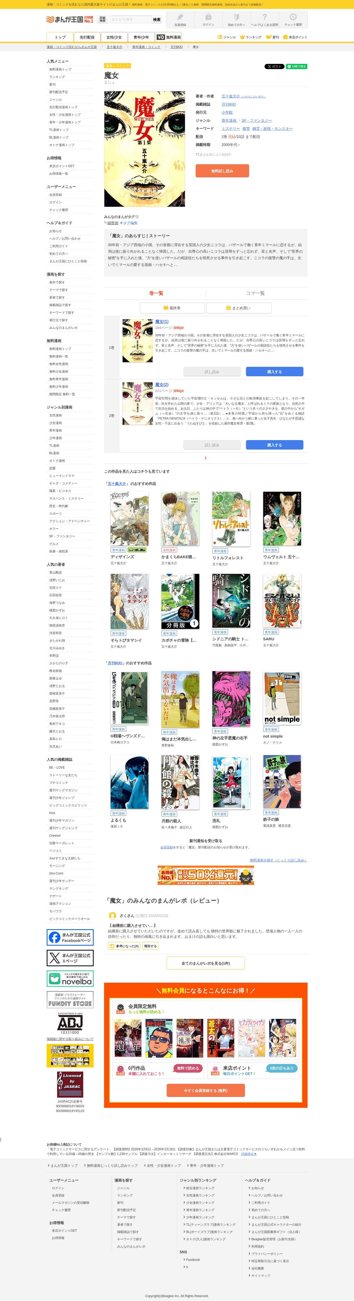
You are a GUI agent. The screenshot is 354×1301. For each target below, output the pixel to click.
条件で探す (57, 282)
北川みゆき (57, 648)
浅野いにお (57, 580)
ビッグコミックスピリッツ (68, 805)
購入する (274, 372)
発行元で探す (58, 320)
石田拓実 (55, 595)
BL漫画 (54, 453)
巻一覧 (156, 293)
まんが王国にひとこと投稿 (68, 261)
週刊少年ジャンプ (61, 798)
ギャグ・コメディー (63, 483)
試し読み (212, 372)
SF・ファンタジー (62, 536)
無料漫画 (168, 37)
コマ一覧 (255, 293)
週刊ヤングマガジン (63, 790)
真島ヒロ (55, 739)
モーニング (57, 866)
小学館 (227, 112)
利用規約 (256, 1246)
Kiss (52, 813)
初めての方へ (58, 254)
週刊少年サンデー (61, 881)
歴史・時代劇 (58, 506)
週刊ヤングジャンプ (63, 828)
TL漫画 (54, 445)
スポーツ (55, 513)
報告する (150, 946)
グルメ (54, 544)
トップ (60, 37)
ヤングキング (58, 888)
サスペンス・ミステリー (66, 498)
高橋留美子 (57, 708)
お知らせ (55, 231)
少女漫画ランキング (198, 1202)
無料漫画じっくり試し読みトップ (110, 1165)
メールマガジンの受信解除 (70, 1203)
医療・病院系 (58, 551)
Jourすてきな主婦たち (64, 858)
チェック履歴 (58, 210)
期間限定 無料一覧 (62, 394)
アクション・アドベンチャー (69, 521)
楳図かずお (57, 610)
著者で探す (57, 297)
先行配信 (87, 37)
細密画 (112, 223)
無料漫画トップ (60, 69)
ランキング (250, 37)
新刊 (272, 37)
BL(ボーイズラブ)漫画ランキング (207, 1232)
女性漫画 (55, 415)
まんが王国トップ (62, 1165)
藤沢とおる (57, 731)
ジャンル (226, 37)
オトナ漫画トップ (61, 145)
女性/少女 (114, 37)
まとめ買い (238, 307)
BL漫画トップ (59, 137)
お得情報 (58, 1238)
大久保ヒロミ (58, 618)
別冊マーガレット (61, 843)
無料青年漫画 (58, 379)
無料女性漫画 (58, 364)
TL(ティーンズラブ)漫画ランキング (209, 1224)
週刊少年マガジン (61, 820)
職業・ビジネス (60, 491)
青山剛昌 (55, 572)
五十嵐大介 (244, 96)
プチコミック (58, 783)
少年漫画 (55, 438)
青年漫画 (55, 430)
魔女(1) (162, 321)
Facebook (191, 1259)
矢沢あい (55, 746)
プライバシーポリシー (265, 1253)
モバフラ (55, 911)
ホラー (54, 529)
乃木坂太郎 (57, 716)
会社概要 (256, 1268)
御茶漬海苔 (57, 625)
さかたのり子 (58, 663)
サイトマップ (259, 1275)
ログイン (55, 202)
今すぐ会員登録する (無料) (205, 1091)
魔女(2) (162, 384)
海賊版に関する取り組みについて (70, 1039)
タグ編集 (130, 223)
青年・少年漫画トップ (65, 122)
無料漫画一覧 (58, 356)
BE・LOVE (57, 767)
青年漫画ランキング (198, 1210)
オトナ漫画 (57, 461)
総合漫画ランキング (198, 1188)
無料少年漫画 (58, 386)
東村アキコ (57, 724)
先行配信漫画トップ (63, 107)
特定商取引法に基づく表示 (268, 1261)
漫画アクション (60, 903)
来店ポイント (295, 37)
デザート (55, 896)
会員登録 (55, 195)
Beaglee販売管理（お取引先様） (272, 1239)
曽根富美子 (57, 693)
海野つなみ (57, 603)
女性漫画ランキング (198, 1195)
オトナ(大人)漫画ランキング (204, 1239)
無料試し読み (222, 171)
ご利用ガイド (58, 246)
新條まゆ (55, 678)
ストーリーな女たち (63, 775)
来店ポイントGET (62, 166)
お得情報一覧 (58, 173)
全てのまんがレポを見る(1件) (206, 963)
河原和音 (55, 633)
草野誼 (54, 656)
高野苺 (54, 701)
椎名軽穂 (55, 671)
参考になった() (127, 946)
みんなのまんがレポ (63, 328)
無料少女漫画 (58, 371)
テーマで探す (58, 290)
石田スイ (55, 587)
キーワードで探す (61, 312)
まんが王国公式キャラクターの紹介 (275, 1224)
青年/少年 (141, 37)
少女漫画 (55, 423)
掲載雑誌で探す (60, 305)
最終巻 (172, 307)
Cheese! (55, 835)
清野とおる (57, 686)
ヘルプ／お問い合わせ (65, 238)
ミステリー (231, 128)
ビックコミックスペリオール (69, 919)
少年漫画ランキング (198, 1217)
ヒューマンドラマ (61, 476)
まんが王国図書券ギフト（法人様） (275, 1232)
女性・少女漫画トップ (65, 115)
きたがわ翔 (57, 640)
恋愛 (52, 468)
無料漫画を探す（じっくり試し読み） (279, 860)
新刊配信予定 (58, 92)
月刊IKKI (115, 663)
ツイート (277, 66)
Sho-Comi (56, 873)
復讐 (246, 128)
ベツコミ (55, 851)
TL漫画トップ (59, 130)
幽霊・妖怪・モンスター (273, 128)
